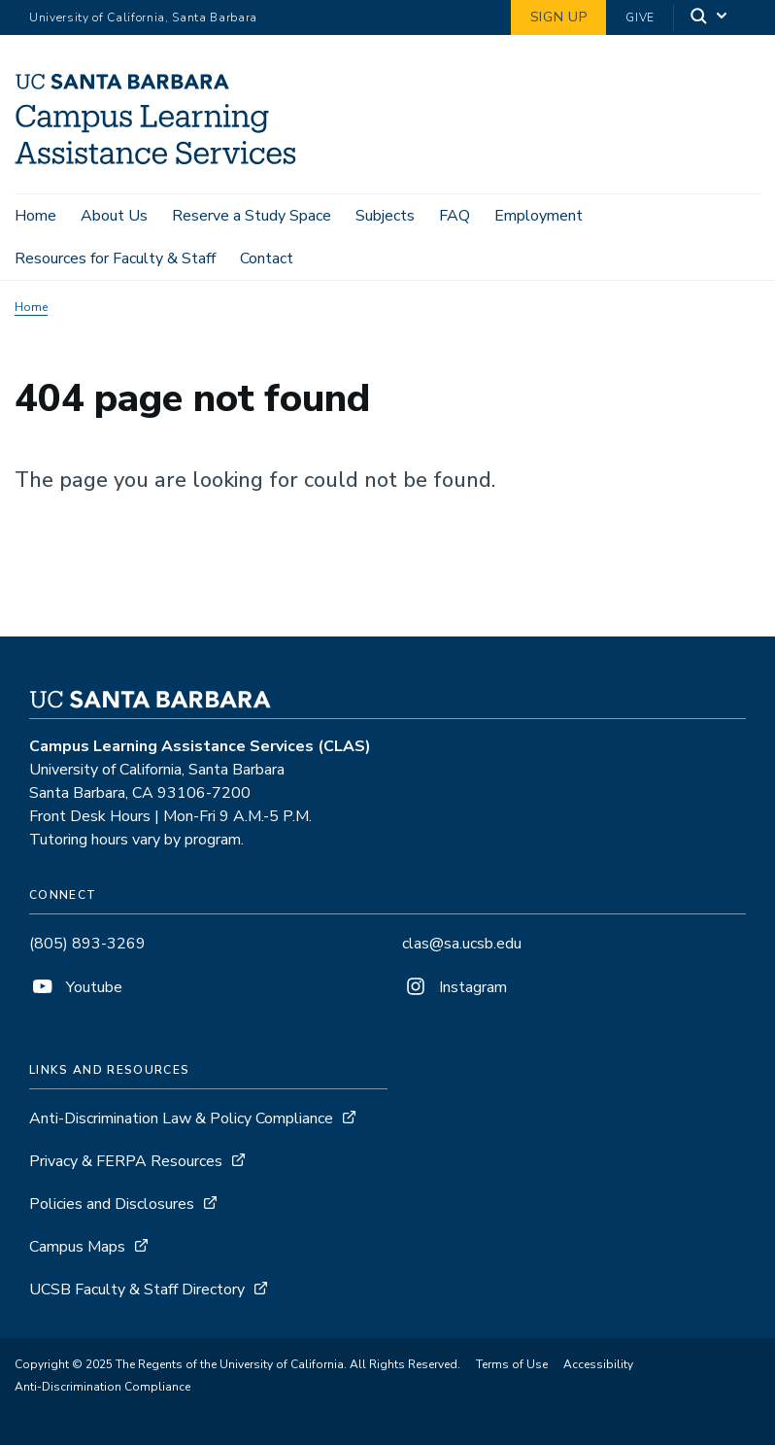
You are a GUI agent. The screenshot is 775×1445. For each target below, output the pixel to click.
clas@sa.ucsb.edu (462, 943)
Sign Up (559, 17)
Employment (538, 215)
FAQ (454, 215)
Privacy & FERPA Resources (125, 1161)
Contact (266, 258)
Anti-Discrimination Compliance (102, 1386)
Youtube (75, 987)
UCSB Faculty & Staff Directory (137, 1289)
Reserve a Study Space (251, 215)
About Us (114, 215)
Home (35, 215)
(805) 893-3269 (87, 943)
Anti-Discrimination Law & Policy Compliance (183, 1118)
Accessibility (598, 1364)
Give (640, 17)
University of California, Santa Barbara (143, 17)
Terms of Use (512, 1364)
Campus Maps (77, 1246)
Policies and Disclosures (111, 1204)
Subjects (385, 215)
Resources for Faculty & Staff (115, 258)
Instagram (454, 987)
